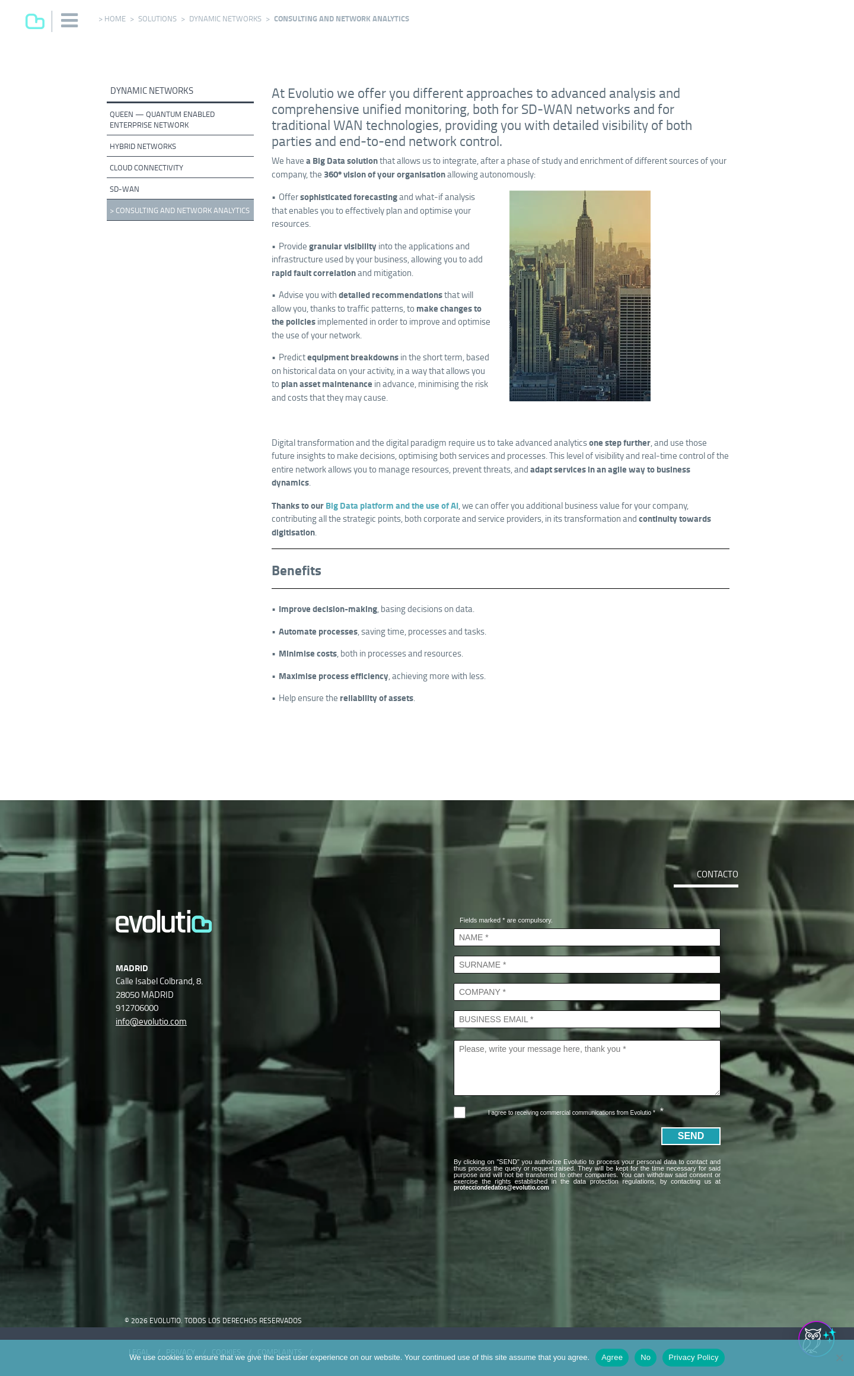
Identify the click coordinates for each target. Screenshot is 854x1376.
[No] (839, 1358)
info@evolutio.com (151, 1021)
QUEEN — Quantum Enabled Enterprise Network (162, 119)
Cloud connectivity (146, 167)
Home (115, 18)
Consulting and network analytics (183, 210)
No (645, 1357)
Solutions (157, 18)
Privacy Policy (693, 1357)
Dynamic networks (225, 18)
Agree (612, 1357)
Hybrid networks (143, 146)
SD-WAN (124, 189)
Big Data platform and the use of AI (392, 505)
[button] (70, 20)
